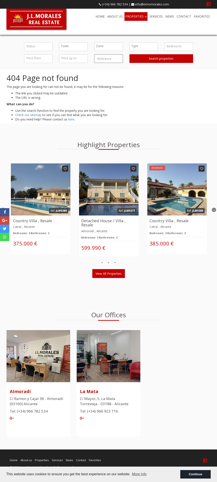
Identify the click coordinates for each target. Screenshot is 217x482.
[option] (40, 208)
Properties (136, 16)
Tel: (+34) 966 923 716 (99, 411)
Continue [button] (195, 474)
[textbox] (74, 46)
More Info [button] (139, 474)
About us (115, 16)
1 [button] (102, 263)
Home (100, 16)
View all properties (109, 273)
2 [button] (108, 263)
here (71, 119)
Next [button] (214, 210)
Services (156, 16)
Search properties (161, 58)
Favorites (202, 16)
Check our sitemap (28, 115)
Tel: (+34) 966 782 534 (29, 411)
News (169, 16)
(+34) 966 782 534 (113, 4)
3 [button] (115, 263)
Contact (184, 16)
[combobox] (73, 46)
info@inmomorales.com (150, 4)
